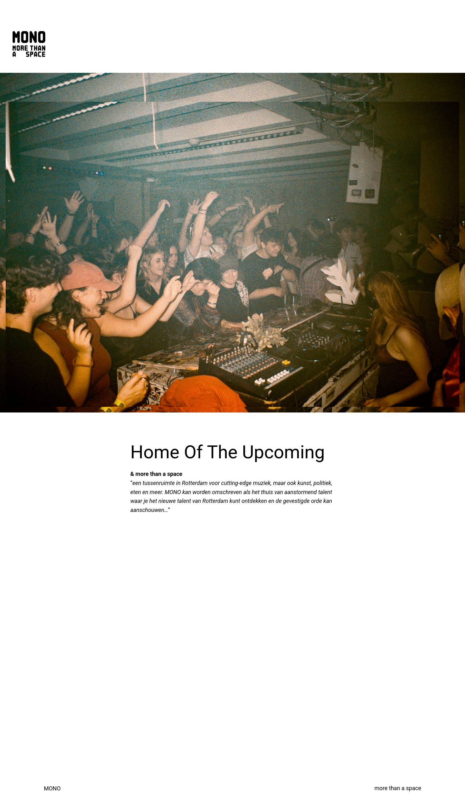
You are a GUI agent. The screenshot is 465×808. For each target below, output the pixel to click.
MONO (52, 788)
